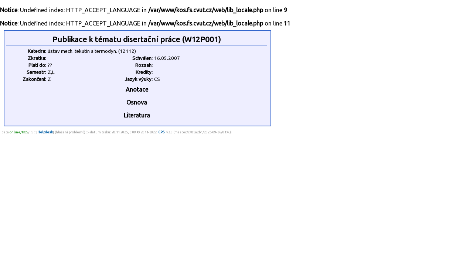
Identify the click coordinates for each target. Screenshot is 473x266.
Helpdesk (45, 132)
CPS (161, 132)
